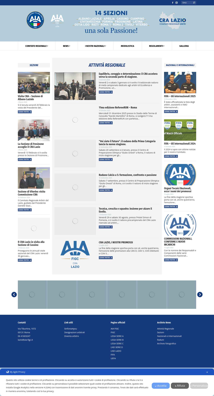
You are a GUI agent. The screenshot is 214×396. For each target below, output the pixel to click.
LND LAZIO (116, 351)
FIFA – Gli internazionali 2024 (180, 143)
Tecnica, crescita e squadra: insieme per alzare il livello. (125, 210)
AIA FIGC (115, 328)
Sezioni (160, 332)
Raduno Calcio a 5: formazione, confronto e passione (127, 174)
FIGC (113, 332)
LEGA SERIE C (117, 343)
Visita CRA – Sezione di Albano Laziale (30, 98)
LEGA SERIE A (117, 336)
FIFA (113, 354)
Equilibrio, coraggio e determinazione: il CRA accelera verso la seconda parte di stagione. (128, 75)
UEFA (113, 358)
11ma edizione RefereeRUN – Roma (118, 107)
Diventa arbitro (71, 336)
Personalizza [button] (199, 385)
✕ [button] (207, 372)
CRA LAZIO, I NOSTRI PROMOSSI (116, 242)
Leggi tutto (25, 112)
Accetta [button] (160, 385)
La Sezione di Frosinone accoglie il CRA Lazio (31, 145)
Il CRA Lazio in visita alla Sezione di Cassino (31, 243)
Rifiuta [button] (180, 385)
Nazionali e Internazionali (169, 336)
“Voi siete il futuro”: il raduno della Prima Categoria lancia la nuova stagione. (127, 143)
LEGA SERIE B (117, 339)
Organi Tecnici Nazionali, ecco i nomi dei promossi (177, 190)
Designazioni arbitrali (74, 332)
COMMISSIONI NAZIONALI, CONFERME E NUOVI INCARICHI (178, 241)
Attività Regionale (165, 328)
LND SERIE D (117, 347)
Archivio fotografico (166, 343)
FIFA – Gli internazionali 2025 (180, 96)
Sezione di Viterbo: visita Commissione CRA (31, 193)
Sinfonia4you (70, 328)
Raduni (160, 339)
